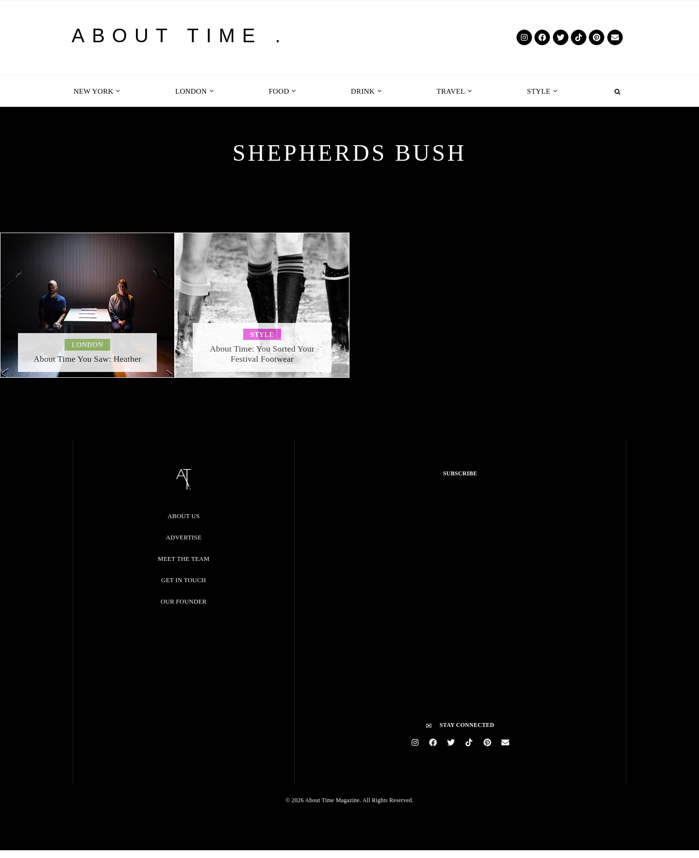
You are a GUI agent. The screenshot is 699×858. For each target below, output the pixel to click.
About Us (183, 516)
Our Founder (184, 601)
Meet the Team (183, 558)
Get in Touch (183, 580)
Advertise (183, 537)
